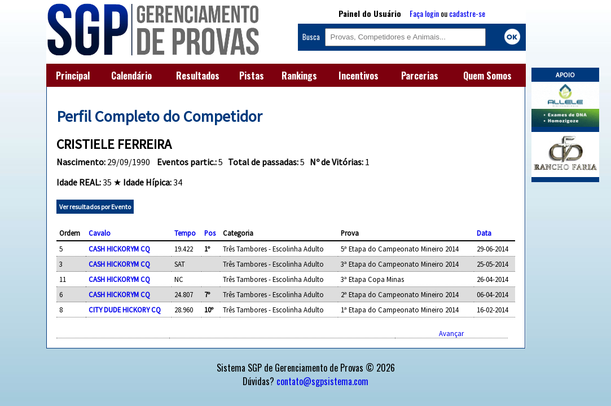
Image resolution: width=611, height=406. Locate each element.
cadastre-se (467, 13)
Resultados (197, 75)
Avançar (451, 333)
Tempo (185, 232)
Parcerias (419, 75)
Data (484, 232)
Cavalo (100, 232)
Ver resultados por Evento (95, 206)
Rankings (299, 75)
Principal (73, 75)
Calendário (131, 75)
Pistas (251, 75)
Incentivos (359, 75)
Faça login (424, 13)
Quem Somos (487, 75)
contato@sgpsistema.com (322, 381)
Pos (210, 232)
